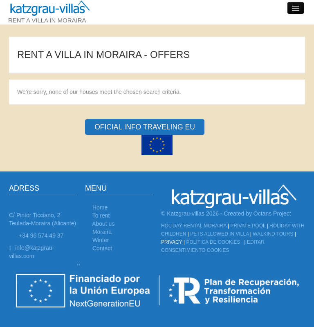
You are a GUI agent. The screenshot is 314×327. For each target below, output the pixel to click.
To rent (101, 215)
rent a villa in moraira (53, 12)
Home (100, 207)
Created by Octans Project (257, 213)
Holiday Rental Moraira (194, 226)
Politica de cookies (213, 242)
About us (103, 223)
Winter (100, 240)
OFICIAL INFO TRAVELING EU (144, 127)
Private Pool (247, 226)
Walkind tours (273, 234)
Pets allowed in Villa (219, 234)
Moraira (102, 232)
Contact (102, 248)
